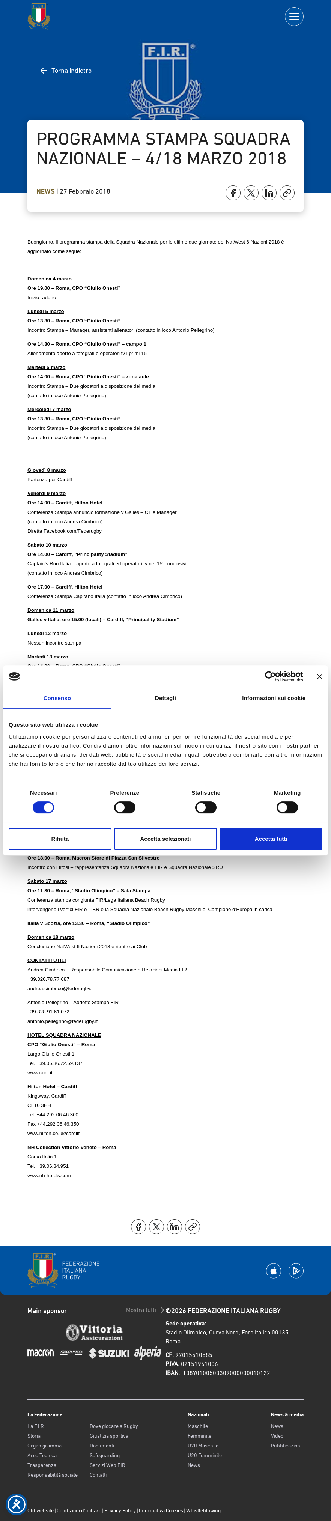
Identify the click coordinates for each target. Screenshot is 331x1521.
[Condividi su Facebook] (233, 192)
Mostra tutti (146, 1310)
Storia (34, 1436)
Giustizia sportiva (109, 1436)
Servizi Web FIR (107, 1465)
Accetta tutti (271, 839)
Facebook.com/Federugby (73, 531)
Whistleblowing (203, 1510)
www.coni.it (40, 1072)
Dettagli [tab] (165, 698)
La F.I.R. (36, 1426)
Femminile (199, 1436)
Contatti (98, 1475)
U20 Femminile (205, 1455)
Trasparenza (41, 1465)
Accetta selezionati (165, 839)
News (46, 191)
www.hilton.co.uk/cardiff (53, 1133)
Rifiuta (60, 839)
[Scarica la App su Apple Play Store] (273, 1271)
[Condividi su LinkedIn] (269, 192)
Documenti (102, 1446)
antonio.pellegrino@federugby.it (62, 1021)
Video (277, 1436)
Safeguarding (105, 1455)
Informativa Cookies (161, 1510)
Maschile (198, 1426)
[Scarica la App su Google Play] (296, 1271)
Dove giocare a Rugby (114, 1426)
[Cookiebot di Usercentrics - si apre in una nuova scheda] (270, 676)
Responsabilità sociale (52, 1475)
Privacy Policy (120, 1510)
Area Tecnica (42, 1455)
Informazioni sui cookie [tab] (273, 698)
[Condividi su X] (251, 192)
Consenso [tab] (57, 698)
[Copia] (287, 192)
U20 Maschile (203, 1446)
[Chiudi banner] (319, 676)
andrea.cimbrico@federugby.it (60, 988)
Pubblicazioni (286, 1446)
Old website (40, 1510)
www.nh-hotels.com (49, 1175)
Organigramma (44, 1446)
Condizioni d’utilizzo (79, 1510)
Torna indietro (65, 70)
